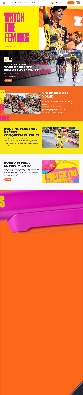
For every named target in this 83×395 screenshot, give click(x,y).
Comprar (7, 179)
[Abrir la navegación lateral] (78, 3)
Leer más (8, 80)
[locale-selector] (52, 3)
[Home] (4, 2)
